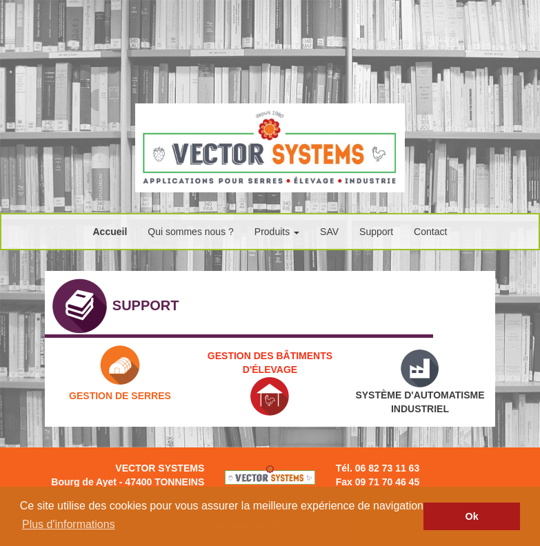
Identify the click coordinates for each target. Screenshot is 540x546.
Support (376, 231)
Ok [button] (472, 516)
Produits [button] (276, 231)
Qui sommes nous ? (191, 231)
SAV (329, 231)
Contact (430, 231)
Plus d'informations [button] (68, 524)
